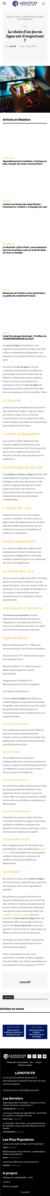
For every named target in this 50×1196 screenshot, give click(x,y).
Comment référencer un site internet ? (21, 1161)
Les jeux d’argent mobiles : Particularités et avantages (36, 1033)
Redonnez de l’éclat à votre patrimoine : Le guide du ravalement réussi (24, 294)
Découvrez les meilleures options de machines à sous (13, 1032)
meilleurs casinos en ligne (16, 914)
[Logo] (25, 4)
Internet (6, 333)
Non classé (7, 201)
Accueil (10, 17)
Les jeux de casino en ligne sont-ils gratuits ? (24, 1143)
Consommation (9, 158)
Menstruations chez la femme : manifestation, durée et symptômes (24, 1153)
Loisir (17, 17)
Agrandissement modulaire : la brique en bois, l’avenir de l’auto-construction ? (25, 162)
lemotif (12, 46)
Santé (5, 1158)
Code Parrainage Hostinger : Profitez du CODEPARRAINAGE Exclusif (24, 337)
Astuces (6, 290)
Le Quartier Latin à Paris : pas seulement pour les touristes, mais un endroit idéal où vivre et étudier (25, 250)
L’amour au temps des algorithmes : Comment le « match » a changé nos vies (25, 205)
